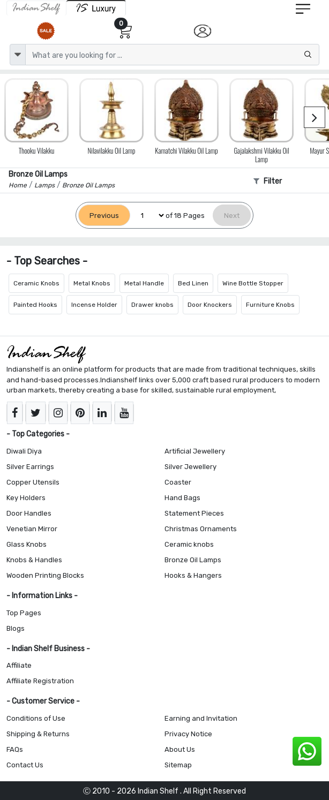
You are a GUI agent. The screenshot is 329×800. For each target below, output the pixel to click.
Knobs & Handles (34, 560)
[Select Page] (148, 216)
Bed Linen (193, 283)
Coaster (177, 482)
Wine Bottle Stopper (252, 283)
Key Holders (26, 498)
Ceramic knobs (189, 544)
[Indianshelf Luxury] (96, 8)
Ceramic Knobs (36, 283)
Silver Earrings (30, 467)
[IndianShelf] (36, 8)
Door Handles (28, 513)
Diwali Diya (24, 451)
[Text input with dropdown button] (172, 54)
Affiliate (19, 665)
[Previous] (104, 216)
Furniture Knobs (270, 304)
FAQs (14, 749)
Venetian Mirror (31, 529)
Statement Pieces (194, 513)
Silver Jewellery (190, 467)
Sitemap (178, 765)
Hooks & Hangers (193, 575)
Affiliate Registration (40, 681)
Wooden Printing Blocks (45, 575)
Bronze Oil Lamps (192, 560)
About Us (179, 749)
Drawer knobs (152, 304)
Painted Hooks (35, 304)
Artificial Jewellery (194, 451)
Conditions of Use (35, 718)
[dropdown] (18, 54)
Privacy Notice (188, 734)
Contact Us (24, 765)
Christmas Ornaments (200, 529)
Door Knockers (210, 304)
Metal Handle (144, 283)
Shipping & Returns (38, 734)
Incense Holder (94, 304)
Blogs (15, 628)
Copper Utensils (32, 482)
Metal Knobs (91, 283)
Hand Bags (182, 498)
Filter (267, 181)
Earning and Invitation (200, 718)
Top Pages (23, 613)
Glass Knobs (26, 544)
